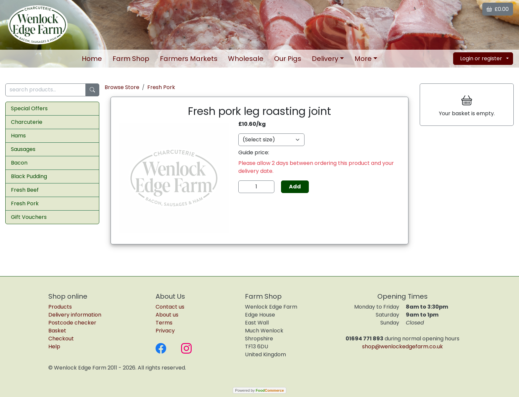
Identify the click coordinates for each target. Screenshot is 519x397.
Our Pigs (287, 58)
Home (92, 58)
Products (60, 307)
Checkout (61, 338)
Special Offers (29, 108)
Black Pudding (29, 176)
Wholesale (245, 58)
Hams (18, 135)
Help (54, 346)
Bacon (19, 163)
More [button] (363, 58)
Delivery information (74, 315)
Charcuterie (26, 122)
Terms (164, 322)
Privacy (165, 330)
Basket (57, 330)
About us (167, 315)
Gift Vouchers (29, 217)
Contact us (170, 307)
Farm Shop (131, 58)
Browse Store (122, 87)
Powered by (259, 390)
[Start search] (92, 89)
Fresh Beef (25, 190)
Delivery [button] (325, 58)
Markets (188, 58)
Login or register (481, 58)
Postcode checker (72, 322)
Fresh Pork (25, 203)
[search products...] (45, 89)
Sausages (23, 149)
